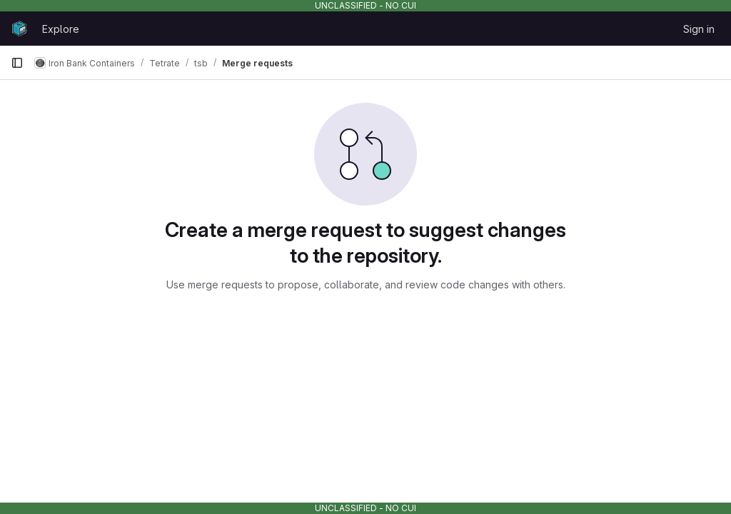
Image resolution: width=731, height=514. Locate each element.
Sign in (699, 29)
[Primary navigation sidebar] (17, 62)
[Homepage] (19, 28)
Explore (60, 29)
